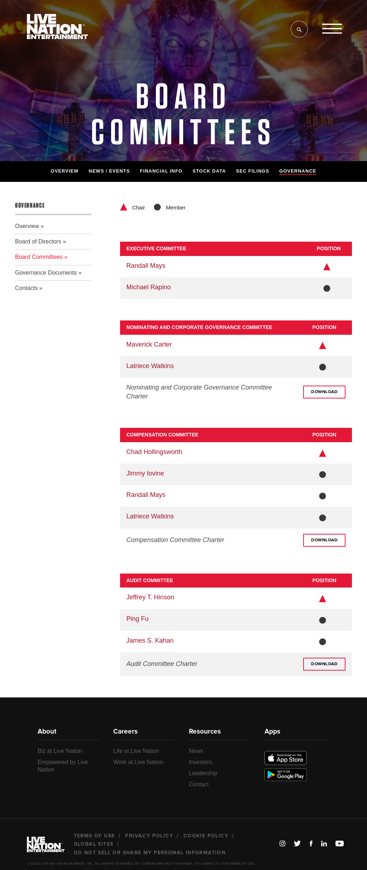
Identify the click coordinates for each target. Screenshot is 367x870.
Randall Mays (146, 265)
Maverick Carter (149, 344)
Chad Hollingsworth (154, 451)
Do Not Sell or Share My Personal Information (150, 852)
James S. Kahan (150, 640)
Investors (200, 762)
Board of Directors (38, 241)
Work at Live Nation (138, 762)
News (196, 751)
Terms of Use (94, 835)
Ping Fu (138, 618)
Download (324, 392)
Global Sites (94, 844)
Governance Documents (46, 273)
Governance (297, 171)
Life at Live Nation (136, 751)
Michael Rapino (149, 287)
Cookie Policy (206, 835)
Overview (65, 171)
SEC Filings (252, 171)
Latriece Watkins (150, 365)
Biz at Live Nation (60, 751)
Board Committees (39, 257)
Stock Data (209, 171)
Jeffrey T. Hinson (150, 597)
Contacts (26, 288)
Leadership (203, 773)
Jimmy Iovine (145, 473)
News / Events (109, 171)
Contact (199, 784)
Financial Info (161, 171)
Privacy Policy (149, 835)
